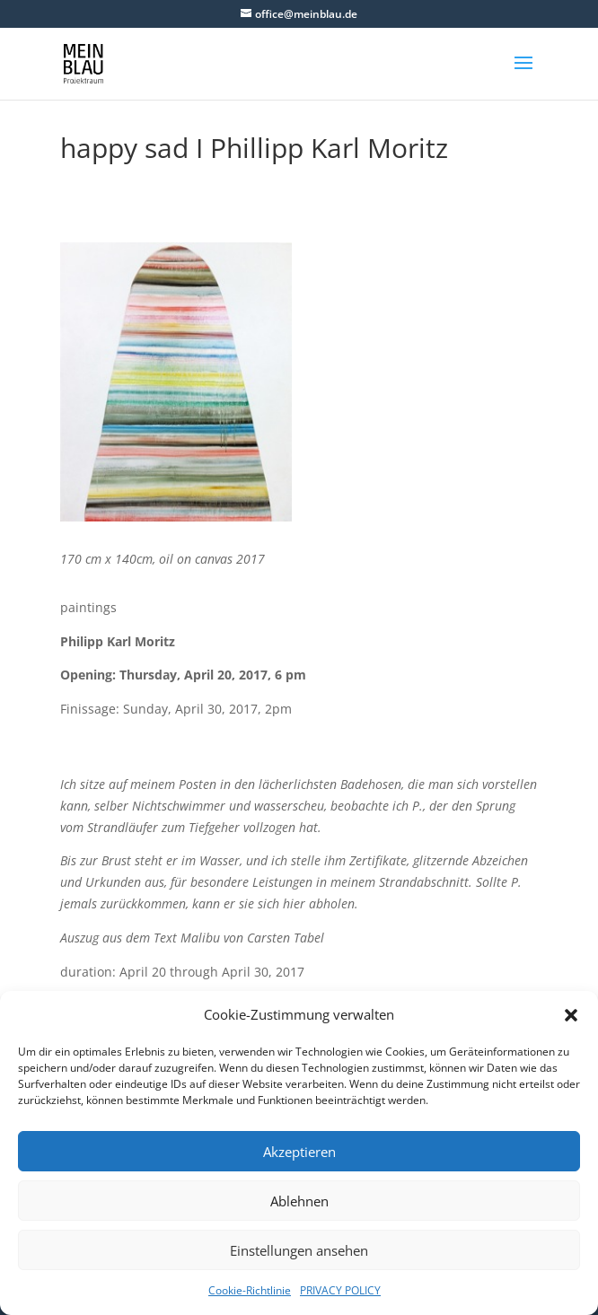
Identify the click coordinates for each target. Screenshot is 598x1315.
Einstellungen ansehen (299, 1250)
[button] (571, 1015)
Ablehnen (299, 1201)
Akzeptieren (299, 1152)
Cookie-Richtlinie (249, 1290)
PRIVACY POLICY (340, 1290)
